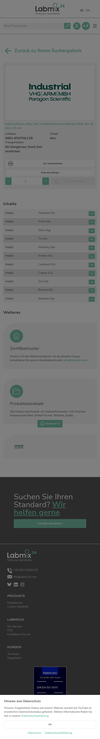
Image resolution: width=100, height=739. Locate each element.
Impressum (34, 733)
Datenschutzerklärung (35, 716)
